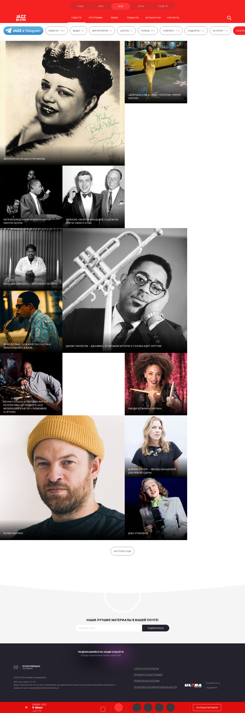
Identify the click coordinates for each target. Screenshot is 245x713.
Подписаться (156, 628)
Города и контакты (146, 668)
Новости (76, 18)
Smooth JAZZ (148, 707)
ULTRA (141, 6)
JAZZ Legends (137, 707)
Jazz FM (118, 707)
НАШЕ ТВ (163, 6)
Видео (114, 18)
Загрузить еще (122, 551)
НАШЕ (80, 6)
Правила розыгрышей (148, 674)
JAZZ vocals (159, 707)
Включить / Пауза (26, 707)
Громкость (103, 709)
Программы (95, 18)
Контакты (173, 18)
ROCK (101, 6)
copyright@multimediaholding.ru (44, 688)
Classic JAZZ (170, 707)
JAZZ (120, 6)
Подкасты (133, 18)
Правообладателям (146, 680)
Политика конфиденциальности (155, 687)
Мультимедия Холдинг (27, 667)
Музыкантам (153, 18)
